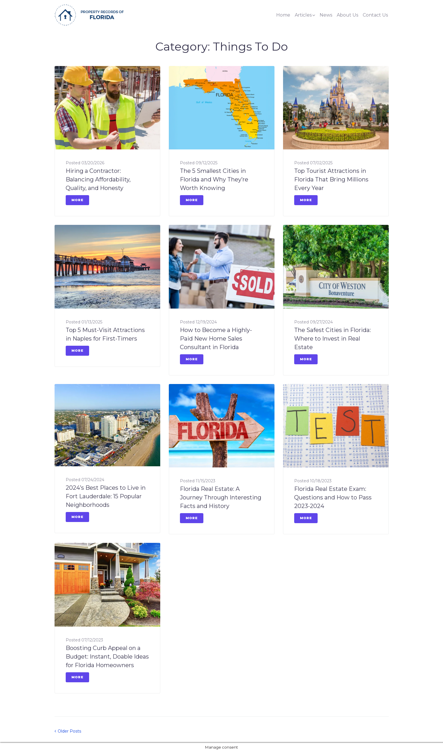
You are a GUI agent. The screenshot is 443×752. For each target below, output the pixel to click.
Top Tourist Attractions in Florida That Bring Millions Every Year (331, 179)
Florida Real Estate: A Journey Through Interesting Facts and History (220, 497)
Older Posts (68, 731)
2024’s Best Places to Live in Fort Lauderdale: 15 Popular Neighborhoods (106, 496)
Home (283, 15)
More (77, 200)
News (326, 15)
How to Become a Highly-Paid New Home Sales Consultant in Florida (216, 339)
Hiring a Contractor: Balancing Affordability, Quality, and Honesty (98, 179)
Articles (303, 15)
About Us (347, 15)
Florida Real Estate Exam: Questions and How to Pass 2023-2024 (333, 497)
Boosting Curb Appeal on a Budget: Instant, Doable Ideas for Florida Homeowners (107, 657)
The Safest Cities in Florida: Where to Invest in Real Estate (332, 339)
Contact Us (375, 15)
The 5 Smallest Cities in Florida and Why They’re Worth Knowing (214, 179)
